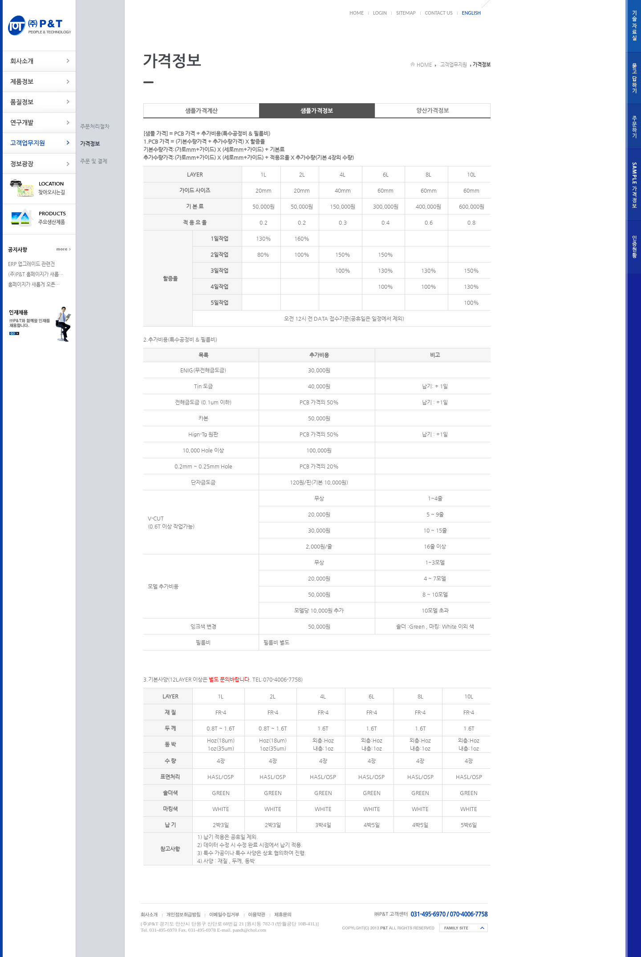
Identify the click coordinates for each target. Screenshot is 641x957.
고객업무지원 (39, 143)
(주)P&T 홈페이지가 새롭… (35, 274)
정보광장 (39, 163)
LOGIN (380, 13)
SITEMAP (406, 13)
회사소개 (39, 61)
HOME (357, 13)
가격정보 (90, 144)
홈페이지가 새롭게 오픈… (34, 284)
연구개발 (39, 123)
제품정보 (39, 82)
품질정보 (39, 102)
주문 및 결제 (93, 161)
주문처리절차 (95, 126)
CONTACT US (439, 13)
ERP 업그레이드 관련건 (31, 264)
